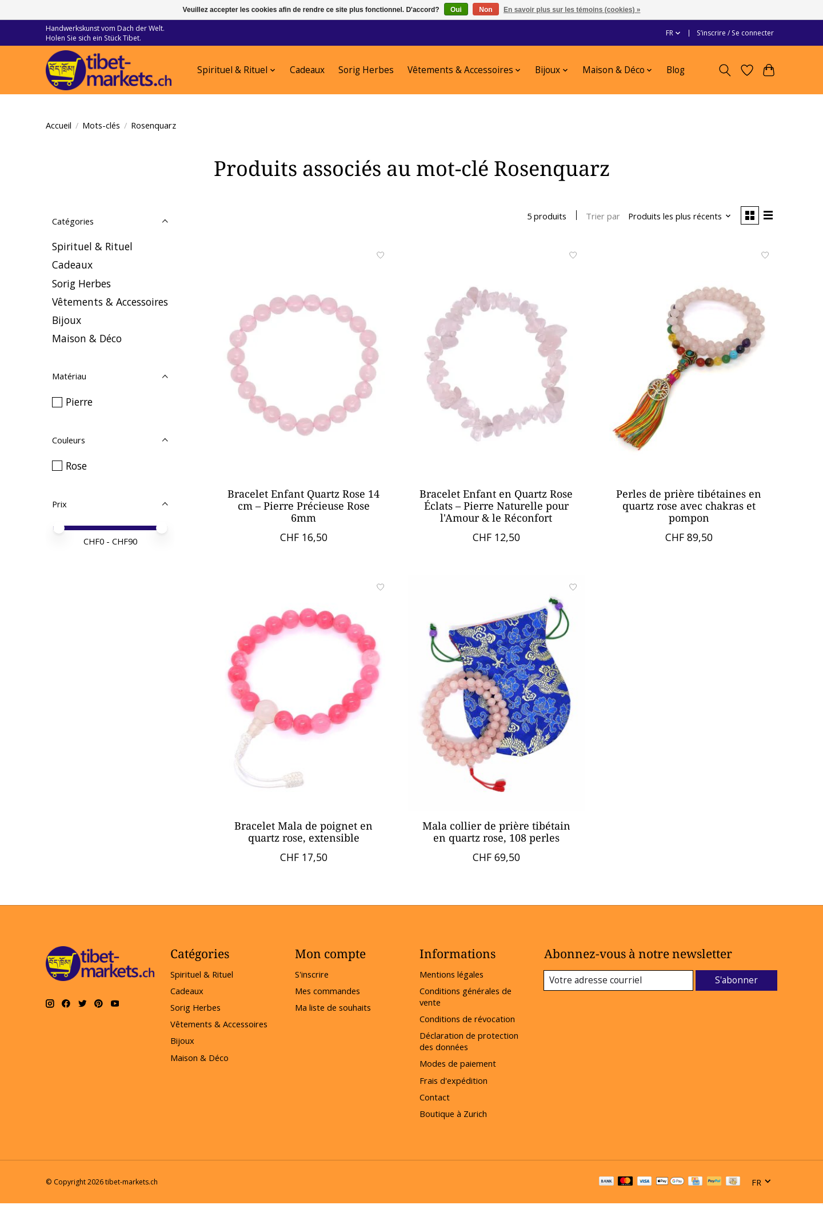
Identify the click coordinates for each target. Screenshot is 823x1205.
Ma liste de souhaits (333, 1009)
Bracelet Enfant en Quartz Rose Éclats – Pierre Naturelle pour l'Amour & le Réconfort (496, 507)
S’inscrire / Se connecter (735, 33)
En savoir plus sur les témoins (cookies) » (572, 10)
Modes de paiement (458, 1065)
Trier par (600, 216)
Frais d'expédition (454, 1081)
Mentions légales (452, 975)
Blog (675, 70)
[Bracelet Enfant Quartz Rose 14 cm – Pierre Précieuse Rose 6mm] (303, 362)
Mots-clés (101, 125)
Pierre (79, 402)
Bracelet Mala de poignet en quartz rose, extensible (303, 833)
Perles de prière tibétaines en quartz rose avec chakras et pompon (688, 507)
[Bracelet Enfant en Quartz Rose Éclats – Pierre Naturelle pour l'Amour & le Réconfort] (495, 362)
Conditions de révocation (467, 1020)
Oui (456, 10)
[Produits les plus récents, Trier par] (677, 216)
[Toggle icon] (725, 70)
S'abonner (737, 981)
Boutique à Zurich (453, 1114)
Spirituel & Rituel (92, 246)
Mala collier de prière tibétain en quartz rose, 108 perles (496, 833)
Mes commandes (327, 992)
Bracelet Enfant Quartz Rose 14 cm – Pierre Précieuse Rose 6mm (303, 507)
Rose (76, 466)
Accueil (58, 125)
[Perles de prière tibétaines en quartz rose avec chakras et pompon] (688, 362)
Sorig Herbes (366, 70)
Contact (435, 1098)
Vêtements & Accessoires (110, 302)
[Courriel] (619, 982)
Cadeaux (307, 70)
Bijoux (66, 320)
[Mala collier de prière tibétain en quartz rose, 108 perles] (495, 694)
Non (485, 10)
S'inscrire (312, 975)
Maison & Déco (87, 338)
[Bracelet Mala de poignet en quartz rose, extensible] (303, 694)
